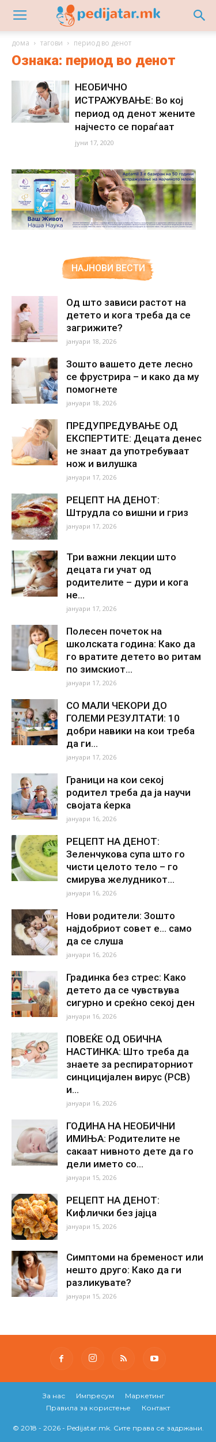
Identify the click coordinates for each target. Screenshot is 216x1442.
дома (20, 43)
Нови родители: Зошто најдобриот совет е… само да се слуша (129, 928)
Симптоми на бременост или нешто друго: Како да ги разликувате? (134, 1269)
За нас (54, 1395)
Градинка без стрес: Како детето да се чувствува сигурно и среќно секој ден (130, 990)
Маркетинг (145, 1395)
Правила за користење (88, 1407)
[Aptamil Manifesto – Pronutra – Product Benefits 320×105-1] (104, 227)
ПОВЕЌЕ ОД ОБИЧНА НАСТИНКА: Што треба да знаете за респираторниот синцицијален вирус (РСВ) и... (130, 1064)
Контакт (156, 1407)
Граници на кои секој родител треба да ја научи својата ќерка (128, 792)
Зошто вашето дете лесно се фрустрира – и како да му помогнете (132, 376)
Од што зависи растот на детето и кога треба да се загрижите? (128, 315)
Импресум (95, 1395)
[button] (200, 15)
